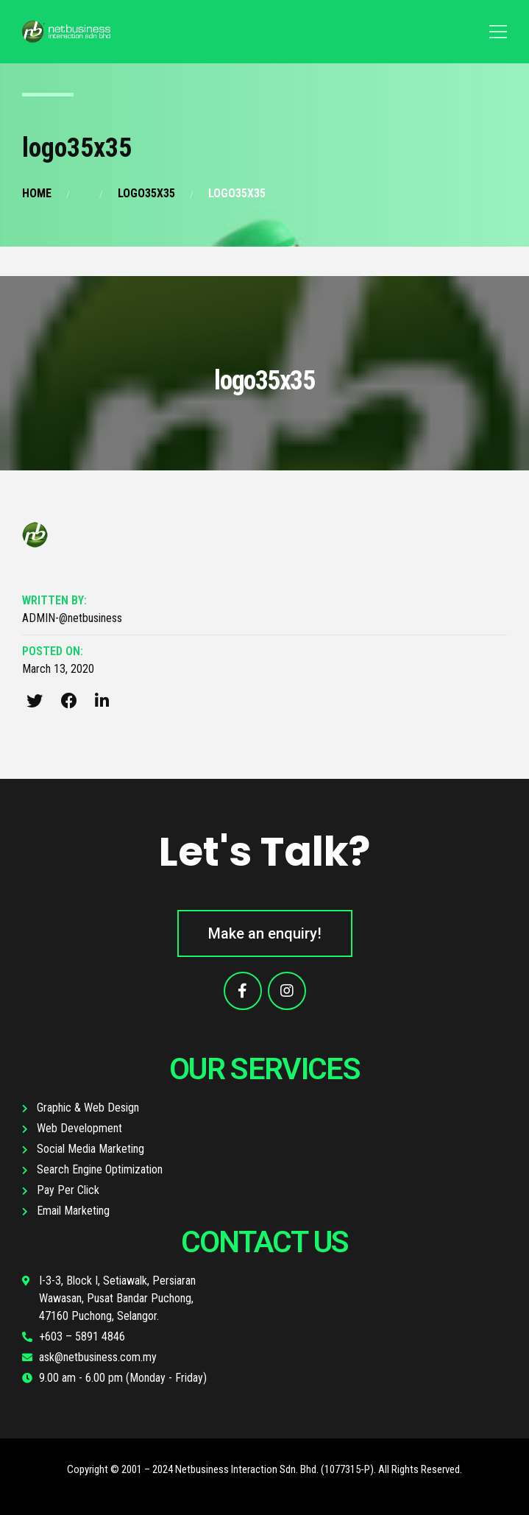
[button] (264, 933)
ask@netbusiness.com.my (98, 1357)
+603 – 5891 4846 (82, 1336)
